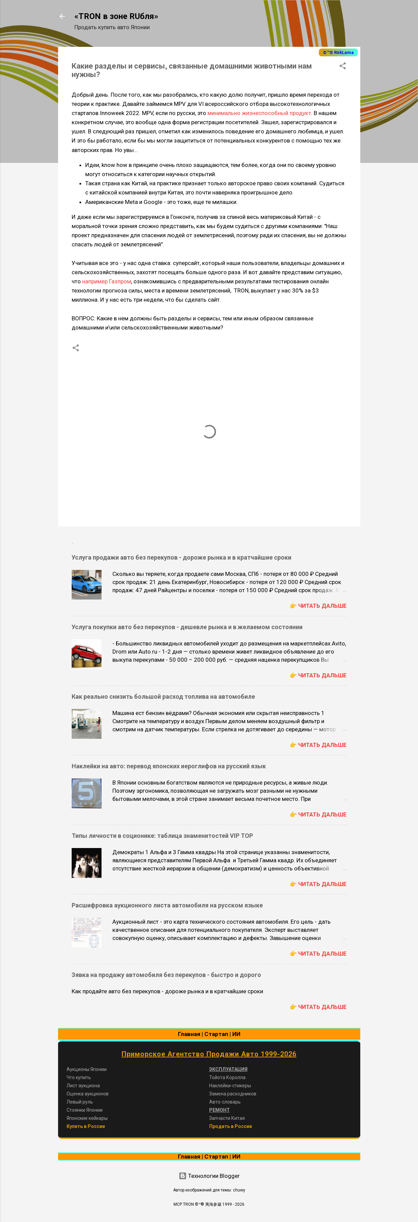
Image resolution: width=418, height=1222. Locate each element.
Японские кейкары (87, 1118)
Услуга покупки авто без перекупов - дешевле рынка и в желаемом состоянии (187, 627)
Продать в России (230, 1126)
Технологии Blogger (209, 1175)
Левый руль (80, 1102)
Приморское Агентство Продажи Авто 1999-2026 (209, 1054)
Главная (189, 1034)
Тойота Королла (227, 1077)
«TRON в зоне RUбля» (116, 16)
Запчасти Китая (227, 1118)
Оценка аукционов (88, 1093)
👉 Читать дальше (318, 605)
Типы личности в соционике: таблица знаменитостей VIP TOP (162, 835)
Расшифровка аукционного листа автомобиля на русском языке (167, 905)
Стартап (216, 1034)
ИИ (236, 1034)
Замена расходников (232, 1093)
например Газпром (106, 281)
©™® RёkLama (338, 52)
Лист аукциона (83, 1085)
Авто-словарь (225, 1102)
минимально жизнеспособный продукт (259, 113)
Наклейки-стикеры (230, 1085)
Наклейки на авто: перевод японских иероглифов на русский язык (169, 766)
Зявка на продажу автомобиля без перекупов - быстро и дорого (166, 974)
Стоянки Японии (85, 1110)
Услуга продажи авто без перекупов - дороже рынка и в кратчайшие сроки (181, 557)
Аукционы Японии (87, 1069)
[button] (343, 67)
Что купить (79, 1077)
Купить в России (86, 1126)
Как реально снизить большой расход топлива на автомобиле (163, 696)
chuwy (239, 1190)
